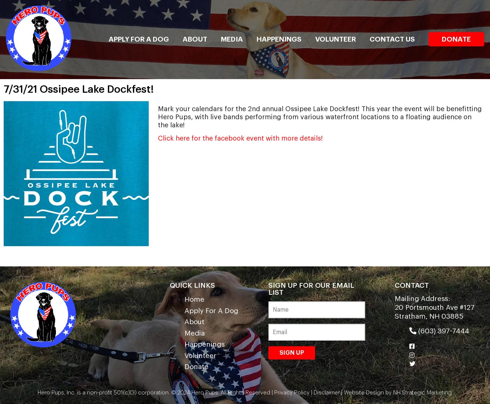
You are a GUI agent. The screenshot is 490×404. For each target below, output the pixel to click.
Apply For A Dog (139, 39)
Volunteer (335, 39)
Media (232, 39)
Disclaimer (327, 393)
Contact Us (392, 39)
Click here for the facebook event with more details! (240, 138)
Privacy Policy (292, 393)
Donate (456, 39)
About (195, 39)
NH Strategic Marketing (422, 393)
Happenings (279, 39)
